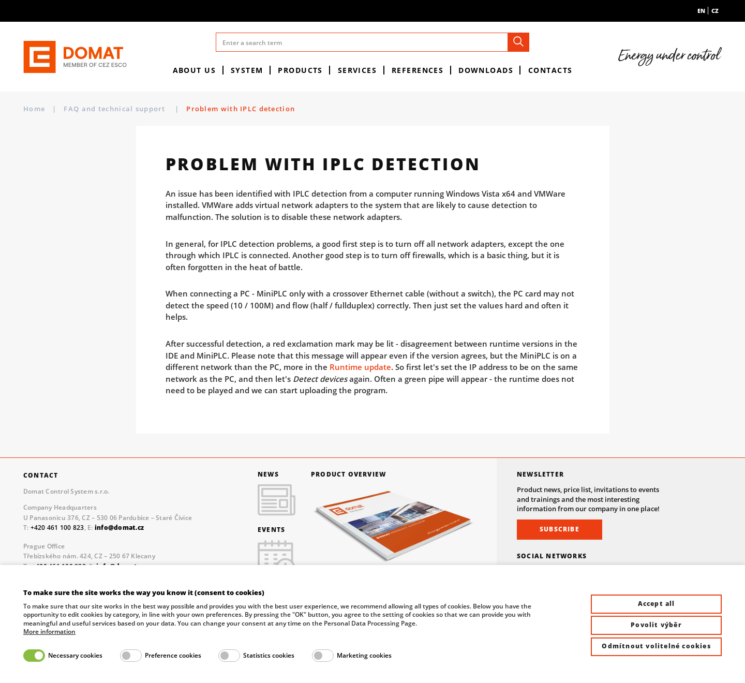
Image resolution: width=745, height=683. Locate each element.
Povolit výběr (656, 624)
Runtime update (360, 367)
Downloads (485, 70)
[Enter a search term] (372, 42)
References (417, 70)
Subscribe (559, 529)
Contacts (550, 70)
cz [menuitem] (715, 10)
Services (357, 70)
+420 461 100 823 (57, 527)
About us (194, 70)
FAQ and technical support (116, 108)
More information (49, 632)
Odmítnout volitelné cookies (656, 646)
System (247, 70)
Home (34, 108)
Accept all (656, 603)
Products (300, 70)
